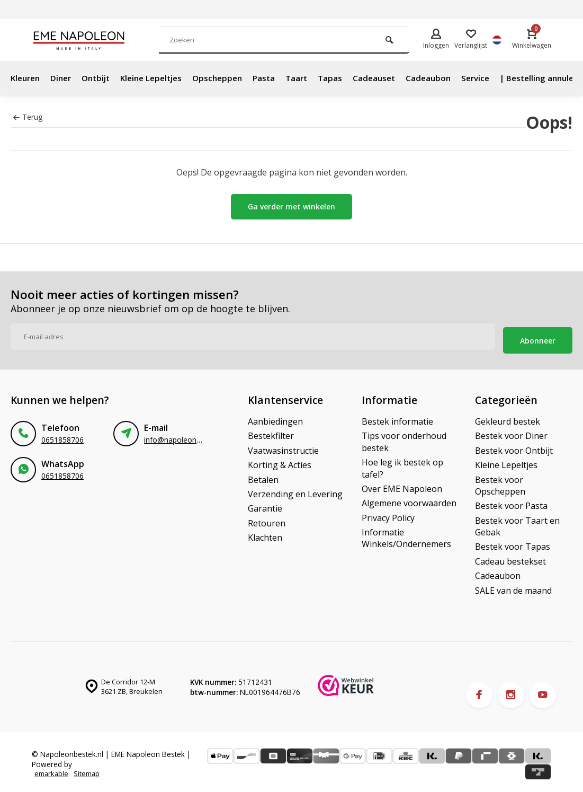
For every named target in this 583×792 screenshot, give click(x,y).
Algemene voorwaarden (409, 500)
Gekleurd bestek (507, 418)
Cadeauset (393, 78)
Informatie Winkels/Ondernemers (406, 534)
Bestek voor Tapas (512, 543)
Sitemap (89, 770)
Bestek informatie (397, 418)
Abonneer (537, 337)
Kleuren (27, 78)
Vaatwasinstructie (283, 447)
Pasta (279, 78)
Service (498, 78)
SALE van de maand (513, 587)
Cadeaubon (449, 78)
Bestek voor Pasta (511, 502)
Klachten (265, 534)
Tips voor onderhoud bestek (404, 438)
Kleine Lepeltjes (161, 78)
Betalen (263, 476)
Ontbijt (101, 78)
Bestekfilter (271, 432)
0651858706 (62, 436)
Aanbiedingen (275, 418)
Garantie (265, 505)
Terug (27, 117)
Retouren (266, 519)
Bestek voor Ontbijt (514, 447)
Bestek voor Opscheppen (500, 482)
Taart (313, 78)
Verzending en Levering (295, 490)
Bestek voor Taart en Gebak (517, 522)
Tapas (347, 78)
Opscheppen (230, 78)
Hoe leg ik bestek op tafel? (402, 465)
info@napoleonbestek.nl (185, 436)
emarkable (52, 770)
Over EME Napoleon (402, 485)
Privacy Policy (388, 514)
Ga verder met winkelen (291, 206)
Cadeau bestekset (510, 558)
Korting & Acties (279, 462)
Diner (64, 78)
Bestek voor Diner (511, 432)
